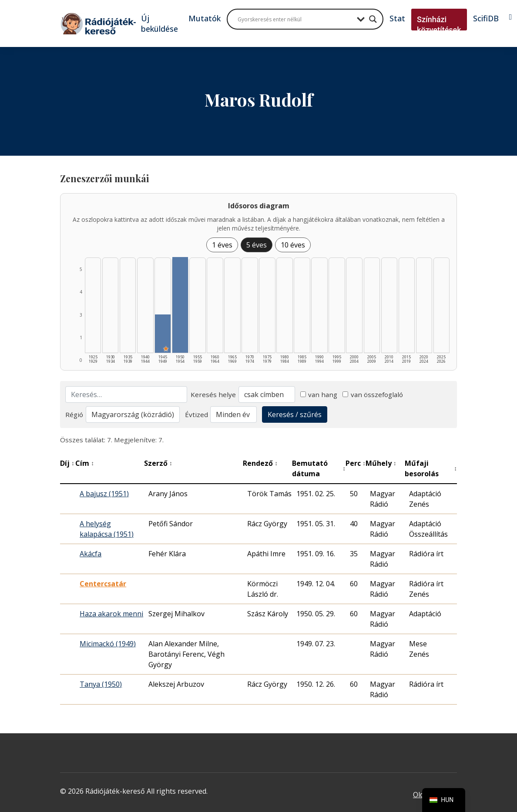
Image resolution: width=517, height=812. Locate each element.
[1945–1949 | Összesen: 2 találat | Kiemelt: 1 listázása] (162, 333)
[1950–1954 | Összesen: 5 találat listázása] (180, 305)
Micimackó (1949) (108, 643)
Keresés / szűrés (295, 414)
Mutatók (204, 18)
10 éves (293, 245)
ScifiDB (486, 18)
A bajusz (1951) (104, 493)
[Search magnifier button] (373, 19)
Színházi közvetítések (439, 24)
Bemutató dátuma (319, 468)
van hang (319, 394)
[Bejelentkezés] (511, 17)
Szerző (158, 463)
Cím (84, 463)
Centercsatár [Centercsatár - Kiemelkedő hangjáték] (103, 583)
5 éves (256, 245)
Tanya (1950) (101, 684)
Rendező (260, 463)
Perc (356, 463)
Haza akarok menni (111, 613)
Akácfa (90, 553)
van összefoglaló (372, 394)
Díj (67, 463)
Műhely (381, 463)
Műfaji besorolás (431, 468)
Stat (397, 18)
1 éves (222, 245)
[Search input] (295, 19)
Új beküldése (159, 23)
